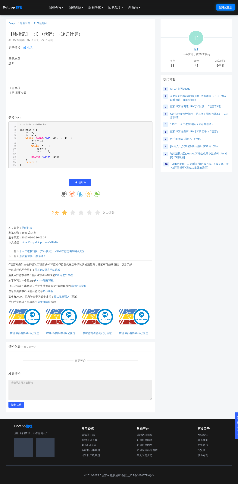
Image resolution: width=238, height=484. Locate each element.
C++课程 (48, 291)
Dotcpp (12, 7)
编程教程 (56, 7)
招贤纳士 (203, 450)
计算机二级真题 (91, 455)
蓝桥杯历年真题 (91, 450)
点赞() (80, 182)
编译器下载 (88, 434)
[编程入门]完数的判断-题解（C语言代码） (194, 146)
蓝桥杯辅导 (44, 301)
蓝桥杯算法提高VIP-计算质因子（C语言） (194, 131)
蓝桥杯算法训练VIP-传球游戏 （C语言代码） (196, 106)
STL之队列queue (180, 88)
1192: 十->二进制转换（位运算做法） (192, 124)
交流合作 (203, 445)
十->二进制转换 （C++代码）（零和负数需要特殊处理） (52, 251)
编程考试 (95, 7)
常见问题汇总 (144, 455)
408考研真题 (89, 445)
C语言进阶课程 (64, 275)
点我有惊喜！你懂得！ (32, 256)
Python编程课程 (44, 280)
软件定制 (203, 455)
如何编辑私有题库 (147, 450)
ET (196, 49)
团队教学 (115, 7)
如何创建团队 (144, 445)
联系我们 (203, 439)
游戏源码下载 (89, 439)
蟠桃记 (28, 47)
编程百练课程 (78, 285)
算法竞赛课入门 (63, 296)
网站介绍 (203, 434)
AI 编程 (134, 7)
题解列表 (25, 23)
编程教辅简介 (144, 434)
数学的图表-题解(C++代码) (185, 138)
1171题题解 (40, 23)
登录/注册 (226, 7)
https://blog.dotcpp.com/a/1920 (40, 242)
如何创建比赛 (144, 439)
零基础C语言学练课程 (47, 269)
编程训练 (76, 7)
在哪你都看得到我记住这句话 (26, 333)
